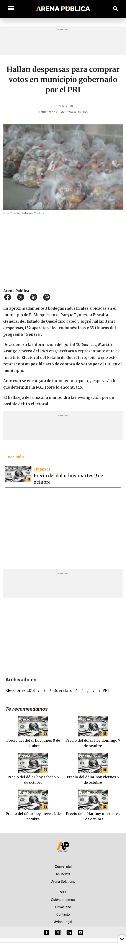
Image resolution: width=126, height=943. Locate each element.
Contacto (63, 914)
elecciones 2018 (20, 690)
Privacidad (63, 907)
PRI (106, 690)
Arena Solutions (63, 881)
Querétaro (62, 690)
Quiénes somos (63, 900)
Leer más (14, 456)
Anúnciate (63, 874)
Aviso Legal (63, 922)
